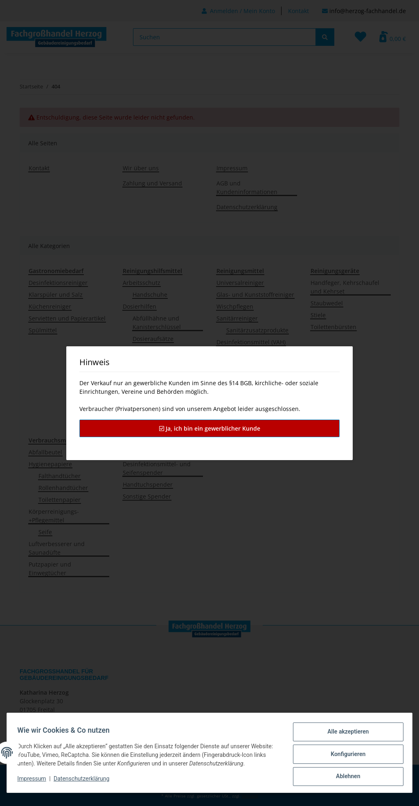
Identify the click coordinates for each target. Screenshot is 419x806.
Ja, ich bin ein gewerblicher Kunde (209, 428)
